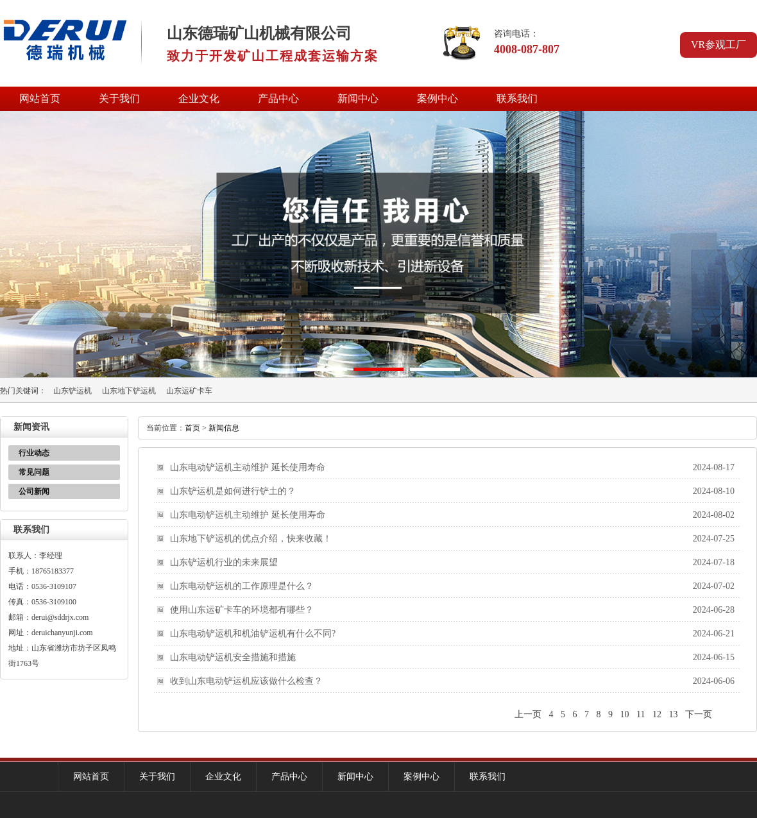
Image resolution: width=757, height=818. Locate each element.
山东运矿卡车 (189, 390)
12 (656, 714)
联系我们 (517, 98)
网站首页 (39, 98)
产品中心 (278, 98)
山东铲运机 (72, 390)
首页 (192, 427)
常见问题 (34, 472)
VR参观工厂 (718, 44)
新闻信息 (223, 427)
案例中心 (437, 98)
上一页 (528, 714)
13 (673, 714)
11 (640, 714)
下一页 (698, 714)
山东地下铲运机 (129, 390)
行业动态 (34, 452)
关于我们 (119, 98)
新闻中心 (357, 98)
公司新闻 (34, 491)
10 (624, 714)
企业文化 (198, 98)
